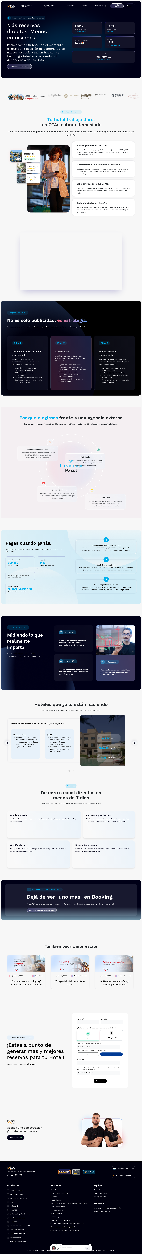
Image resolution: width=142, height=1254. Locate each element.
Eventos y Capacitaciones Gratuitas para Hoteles (68, 1203)
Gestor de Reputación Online (19, 1214)
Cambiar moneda (122, 1175)
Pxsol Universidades (58, 1207)
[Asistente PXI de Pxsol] (71, 1246)
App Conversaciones (16, 1218)
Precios (84, 5)
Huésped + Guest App (16, 1241)
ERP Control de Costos (16, 1234)
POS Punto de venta (16, 1230)
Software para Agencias (49, 6)
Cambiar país (121, 1169)
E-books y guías (56, 1217)
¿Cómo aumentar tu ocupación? (62, 1227)
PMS (10, 1202)
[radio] (88, 1035)
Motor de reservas (15, 1190)
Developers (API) (56, 1213)
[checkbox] (100, 1035)
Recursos (70, 5)
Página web (12, 1206)
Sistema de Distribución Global (20, 1226)
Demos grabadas (56, 1210)
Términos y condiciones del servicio (107, 1208)
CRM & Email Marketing (17, 1198)
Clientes (53, 1197)
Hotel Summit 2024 (57, 1190)
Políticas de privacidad (102, 1211)
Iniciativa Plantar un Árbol (60, 1220)
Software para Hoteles (26, 6)
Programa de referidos (59, 1193)
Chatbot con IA (14, 1238)
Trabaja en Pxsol (100, 1197)
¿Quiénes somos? (100, 1193)
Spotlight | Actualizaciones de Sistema (65, 1230)
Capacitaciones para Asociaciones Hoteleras (67, 1223)
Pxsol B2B (12, 1222)
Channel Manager (15, 1194)
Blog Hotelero (55, 1200)
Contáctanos (98, 1190)
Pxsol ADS (12, 1210)
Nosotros (97, 5)
